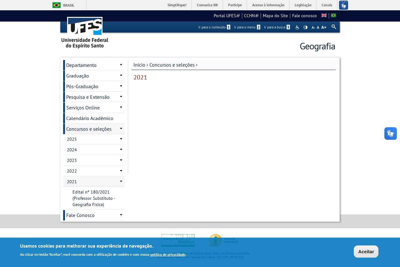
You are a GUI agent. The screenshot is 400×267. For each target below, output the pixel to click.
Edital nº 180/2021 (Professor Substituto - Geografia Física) (93, 198)
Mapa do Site (275, 15)
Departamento (81, 65)
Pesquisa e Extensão (88, 97)
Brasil (68, 5)
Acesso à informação (268, 5)
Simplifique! (177, 5)
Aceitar (366, 252)
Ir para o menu (247, 27)
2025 (72, 139)
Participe (235, 5)
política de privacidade (167, 255)
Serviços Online (83, 107)
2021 (72, 181)
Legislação (303, 5)
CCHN (251, 15)
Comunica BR (207, 5)
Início (139, 65)
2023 (72, 160)
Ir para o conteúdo (214, 27)
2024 (72, 150)
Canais (327, 5)
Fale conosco (304, 15)
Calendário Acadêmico (89, 118)
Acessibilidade (298, 27)
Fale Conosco (80, 215)
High (305, 27)
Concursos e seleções (172, 65)
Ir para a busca (277, 27)
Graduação (77, 76)
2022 (72, 171)
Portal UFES (227, 15)
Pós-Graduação (82, 86)
